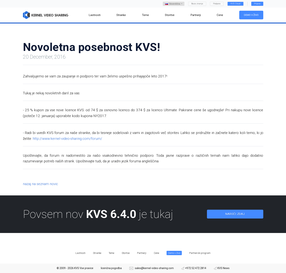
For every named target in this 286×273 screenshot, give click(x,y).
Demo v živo (251, 15)
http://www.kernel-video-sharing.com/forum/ (67, 138)
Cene (156, 253)
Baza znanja (197, 3)
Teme (111, 253)
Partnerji (141, 253)
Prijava (257, 3)
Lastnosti (80, 253)
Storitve (126, 253)
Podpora (216, 3)
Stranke (97, 253)
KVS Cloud (235, 3)
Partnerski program (200, 253)
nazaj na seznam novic (40, 184)
